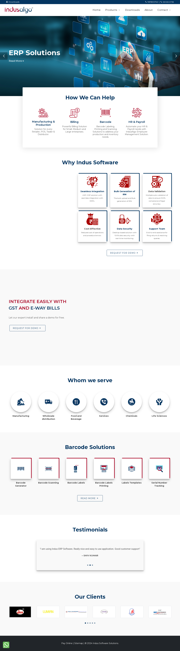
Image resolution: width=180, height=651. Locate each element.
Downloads (12, 2)
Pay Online (66, 643)
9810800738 (167, 2)
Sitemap (78, 643)
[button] (4, 56)
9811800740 (151, 2)
